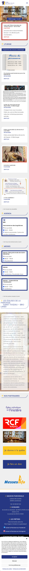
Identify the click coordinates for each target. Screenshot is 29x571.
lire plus (6, 37)
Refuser (14, 561)
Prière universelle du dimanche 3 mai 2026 (14, 130)
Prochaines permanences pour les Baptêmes (14, 73)
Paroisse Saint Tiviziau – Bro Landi (13, 536)
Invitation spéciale (9, 165)
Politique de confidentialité (19, 568)
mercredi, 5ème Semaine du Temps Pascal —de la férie (12, 25)
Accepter (14, 557)
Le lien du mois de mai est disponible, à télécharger (12, 105)
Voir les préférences (14, 565)
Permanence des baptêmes (13, 225)
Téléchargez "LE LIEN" (14, 19)
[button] (26, 538)
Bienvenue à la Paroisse (14, 10)
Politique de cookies (7, 568)
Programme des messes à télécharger (13, 49)
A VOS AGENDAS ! (9, 198)
